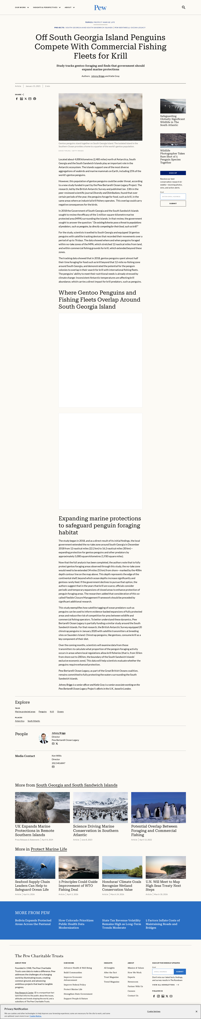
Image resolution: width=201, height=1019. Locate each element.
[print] (34, 98)
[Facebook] (154, 996)
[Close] (196, 1012)
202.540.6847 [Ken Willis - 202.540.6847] (58, 762)
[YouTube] (171, 996)
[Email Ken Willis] (53, 766)
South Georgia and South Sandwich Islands (76, 785)
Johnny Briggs (59, 732)
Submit (173, 203)
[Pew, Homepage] (100, 7)
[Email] (173, 196)
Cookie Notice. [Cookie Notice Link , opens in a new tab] (36, 1017)
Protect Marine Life (49, 849)
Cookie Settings (153, 1012)
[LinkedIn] (163, 996)
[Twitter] (167, 996)
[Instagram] (158, 996)
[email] (53, 743)
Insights (108, 963)
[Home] (39, 955)
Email (162, 191)
